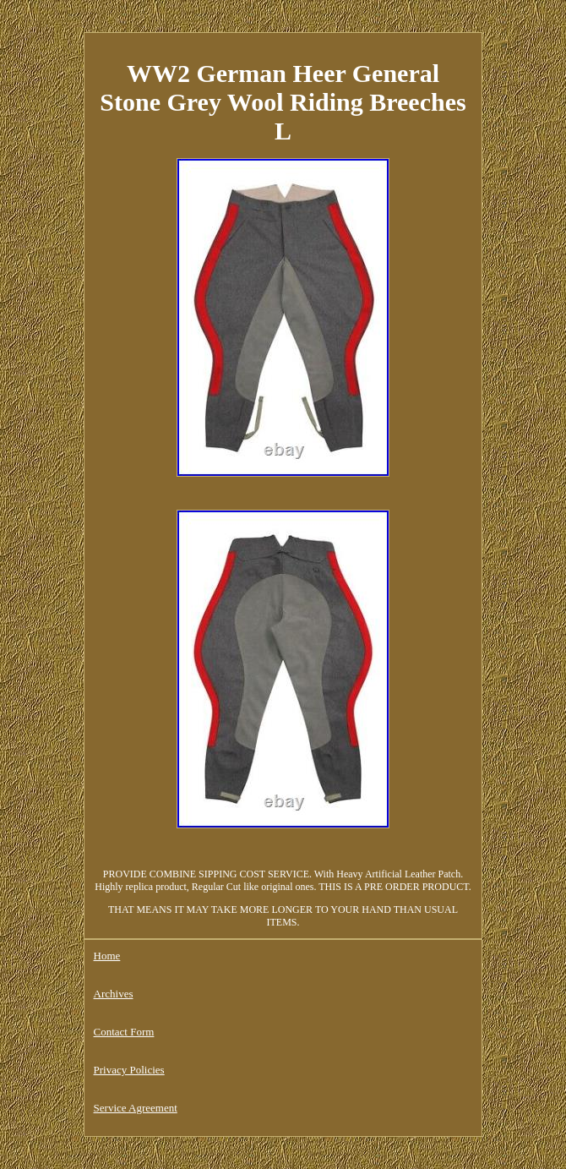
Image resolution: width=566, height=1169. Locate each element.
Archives (113, 993)
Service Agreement (135, 1107)
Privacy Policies (129, 1069)
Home (107, 955)
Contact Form (124, 1031)
